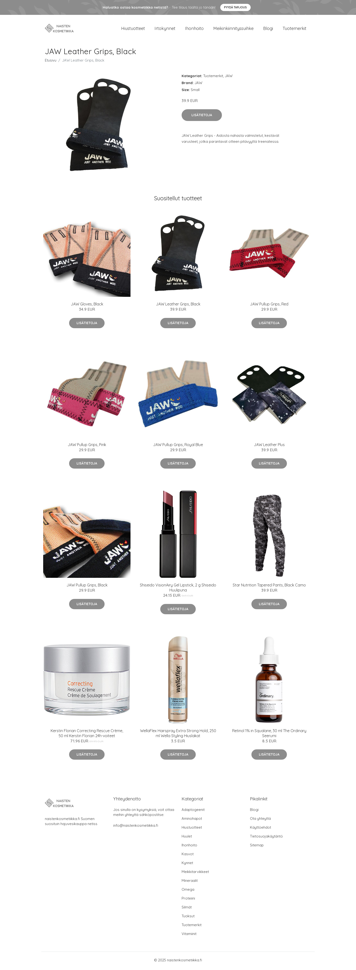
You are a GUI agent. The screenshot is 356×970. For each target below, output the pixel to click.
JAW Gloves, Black (87, 305)
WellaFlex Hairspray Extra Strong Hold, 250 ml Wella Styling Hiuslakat (178, 735)
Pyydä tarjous (235, 7)
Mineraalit (190, 882)
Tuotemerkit (294, 29)
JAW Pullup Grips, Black (86, 586)
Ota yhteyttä (260, 820)
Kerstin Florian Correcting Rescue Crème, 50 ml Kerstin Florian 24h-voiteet (87, 735)
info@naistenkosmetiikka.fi (135, 827)
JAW (228, 77)
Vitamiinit (189, 935)
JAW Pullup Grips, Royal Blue (178, 446)
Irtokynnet (164, 29)
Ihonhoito (194, 29)
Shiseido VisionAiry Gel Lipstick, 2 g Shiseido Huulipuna (178, 589)
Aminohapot (192, 820)
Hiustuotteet (133, 29)
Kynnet (187, 864)
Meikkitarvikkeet (195, 873)
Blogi (268, 29)
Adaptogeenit (193, 811)
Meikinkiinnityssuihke (233, 29)
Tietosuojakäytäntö (266, 838)
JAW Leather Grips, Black (178, 305)
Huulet (187, 838)
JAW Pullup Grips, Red (269, 305)
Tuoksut (188, 917)
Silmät (187, 909)
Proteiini (188, 900)
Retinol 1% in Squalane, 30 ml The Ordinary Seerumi (269, 735)
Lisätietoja (201, 116)
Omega (188, 891)
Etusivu (50, 62)
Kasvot (188, 855)
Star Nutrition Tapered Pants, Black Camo (269, 586)
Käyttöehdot (260, 829)
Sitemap (257, 846)
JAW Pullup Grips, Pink (87, 446)
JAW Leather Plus (269, 446)
